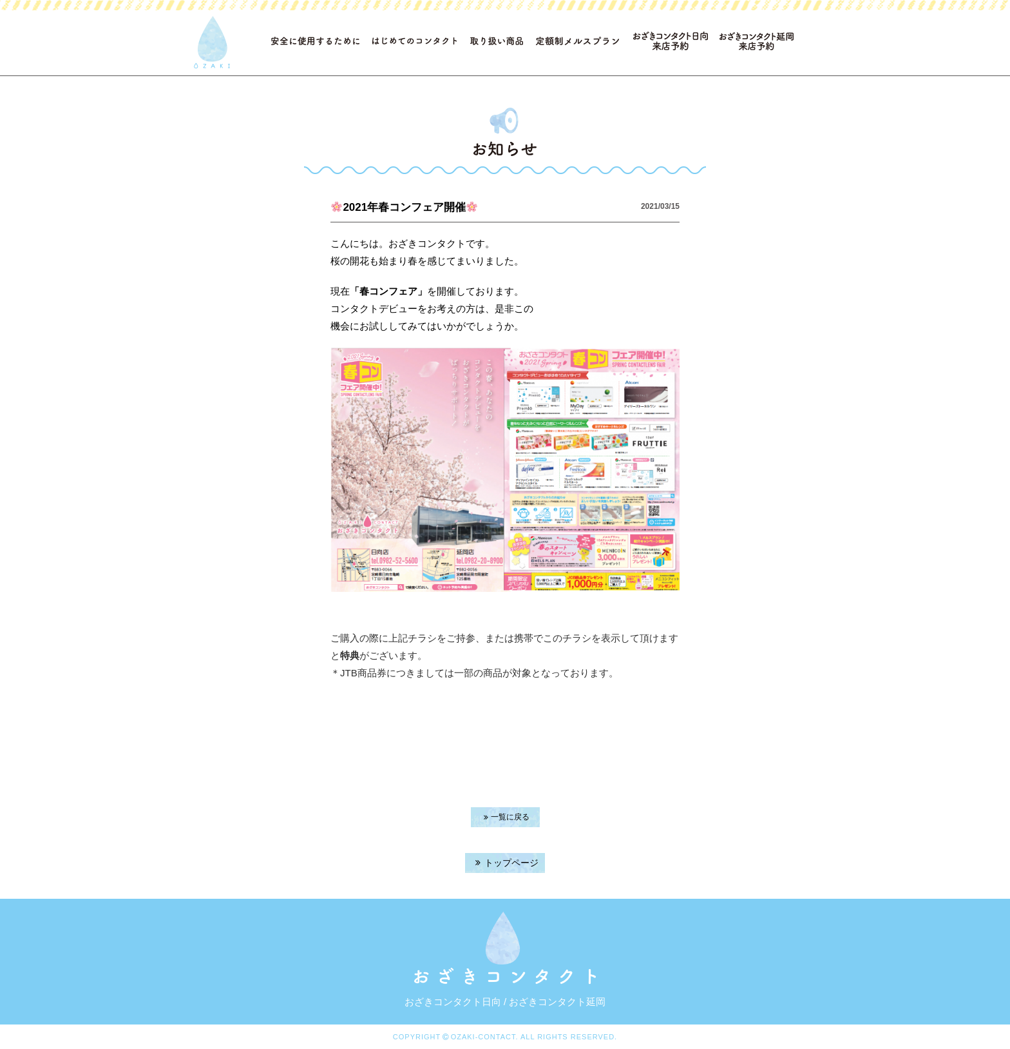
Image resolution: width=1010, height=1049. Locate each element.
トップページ (505, 863)
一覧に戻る (505, 816)
